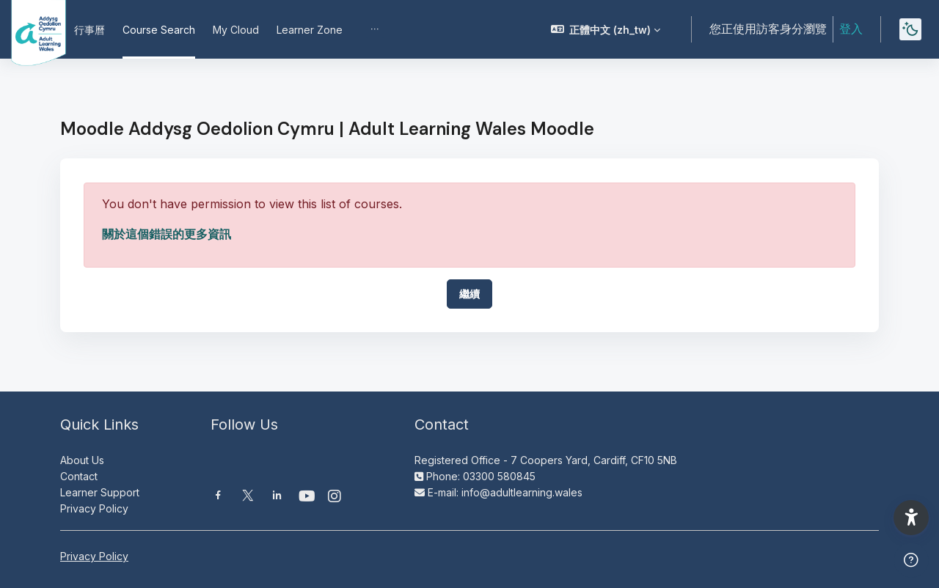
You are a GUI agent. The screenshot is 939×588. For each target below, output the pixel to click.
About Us (82, 460)
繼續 (469, 293)
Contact (79, 476)
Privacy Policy (94, 508)
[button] (605, 29)
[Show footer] (911, 560)
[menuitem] (375, 29)
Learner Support (99, 492)
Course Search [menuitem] (159, 29)
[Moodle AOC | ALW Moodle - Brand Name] (28, 29)
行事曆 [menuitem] (89, 29)
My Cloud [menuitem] (236, 29)
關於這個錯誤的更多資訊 (166, 234)
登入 (851, 28)
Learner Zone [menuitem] (310, 29)
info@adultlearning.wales (521, 492)
